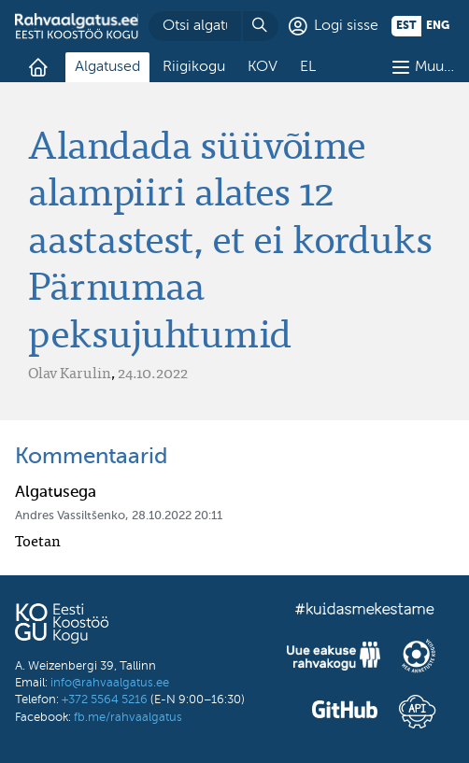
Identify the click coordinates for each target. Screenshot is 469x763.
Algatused (107, 67)
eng (437, 26)
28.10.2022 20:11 (177, 516)
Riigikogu (194, 67)
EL (308, 67)
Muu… (434, 67)
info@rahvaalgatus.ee (109, 683)
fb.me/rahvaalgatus (128, 718)
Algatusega (55, 493)
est (406, 26)
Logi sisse (346, 26)
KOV (262, 67)
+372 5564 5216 (105, 700)
